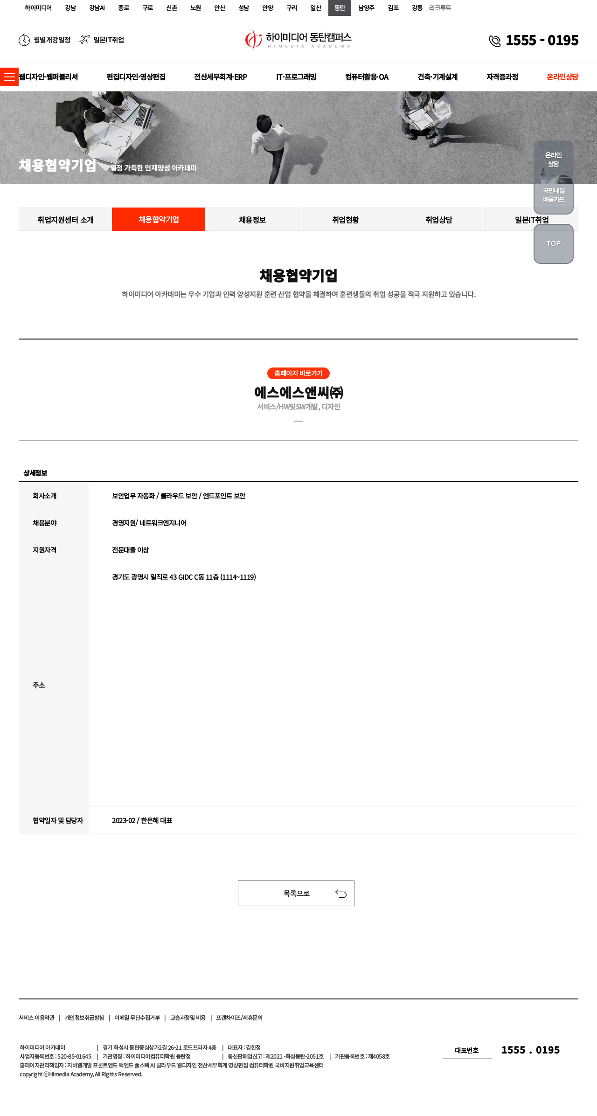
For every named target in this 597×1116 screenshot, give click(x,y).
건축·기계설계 (437, 76)
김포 (393, 7)
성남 (243, 7)
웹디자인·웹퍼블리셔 (48, 76)
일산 (315, 7)
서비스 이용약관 (36, 1017)
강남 (70, 7)
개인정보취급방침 (84, 1017)
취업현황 (345, 219)
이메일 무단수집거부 (137, 1017)
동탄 (339, 7)
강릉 (417, 7)
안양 (267, 7)
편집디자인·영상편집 (135, 76)
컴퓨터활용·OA (367, 76)
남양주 (366, 7)
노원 (195, 7)
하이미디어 (38, 7)
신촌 (171, 7)
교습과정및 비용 (188, 1017)
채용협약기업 (159, 219)
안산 (219, 7)
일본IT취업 (531, 219)
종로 (123, 7)
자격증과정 (502, 76)
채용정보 (252, 219)
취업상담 (438, 219)
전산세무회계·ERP (220, 76)
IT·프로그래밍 (296, 76)
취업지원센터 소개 (65, 219)
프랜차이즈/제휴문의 (239, 1017)
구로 (147, 7)
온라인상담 (562, 76)
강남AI (97, 7)
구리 (291, 7)
